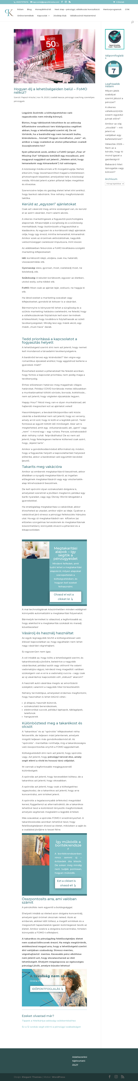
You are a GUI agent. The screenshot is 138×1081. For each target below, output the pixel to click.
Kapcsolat (42, 16)
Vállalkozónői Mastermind (83, 16)
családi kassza (57, 97)
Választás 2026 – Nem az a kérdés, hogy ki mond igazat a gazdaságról (114, 152)
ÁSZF (75, 1065)
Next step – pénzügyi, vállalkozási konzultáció (77, 10)
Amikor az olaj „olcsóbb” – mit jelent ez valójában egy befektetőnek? (114, 131)
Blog (29, 10)
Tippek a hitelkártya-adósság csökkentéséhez (49, 1020)
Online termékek (25, 16)
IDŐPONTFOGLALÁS (46, 989)
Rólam (20, 10)
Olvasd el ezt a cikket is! (64, 597)
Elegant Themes (32, 1077)
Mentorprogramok (112, 10)
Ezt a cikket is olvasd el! (66, 883)
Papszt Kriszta (28, 97)
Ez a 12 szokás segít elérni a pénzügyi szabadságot (51, 1026)
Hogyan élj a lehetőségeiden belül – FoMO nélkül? (50, 91)
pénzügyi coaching (74, 97)
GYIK (127, 10)
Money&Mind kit (43, 10)
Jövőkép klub (59, 16)
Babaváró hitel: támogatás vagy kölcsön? (114, 168)
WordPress (58, 1077)
